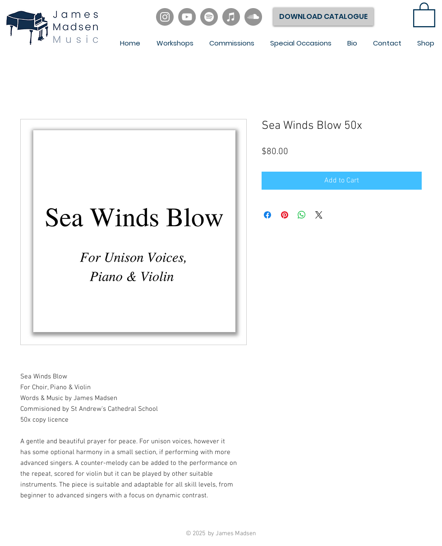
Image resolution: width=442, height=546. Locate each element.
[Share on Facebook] (267, 214)
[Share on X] (318, 214)
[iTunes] (231, 17)
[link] (424, 14)
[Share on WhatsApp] (301, 214)
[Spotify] (209, 17)
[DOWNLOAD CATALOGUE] (323, 17)
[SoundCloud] (253, 17)
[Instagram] (165, 17)
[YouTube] (187, 17)
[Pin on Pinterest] (284, 214)
